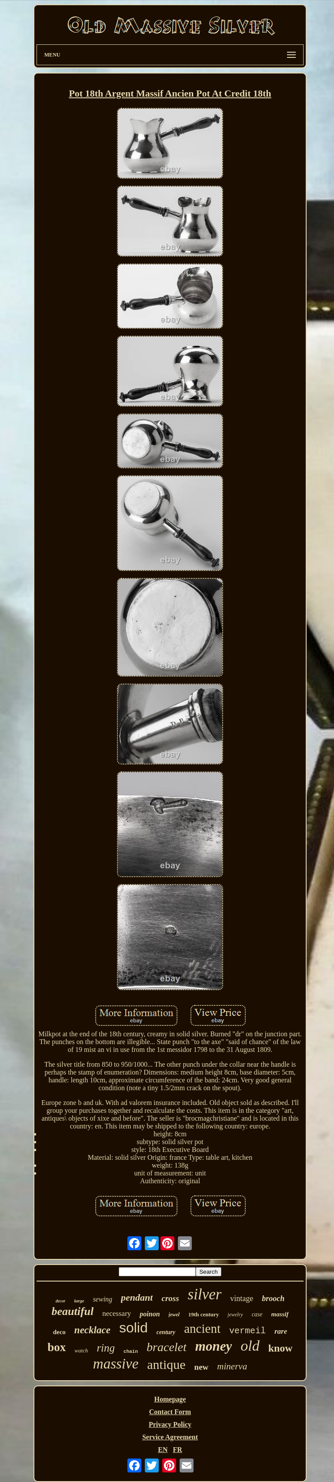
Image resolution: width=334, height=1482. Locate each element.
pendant (137, 1297)
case (257, 1314)
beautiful (72, 1311)
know (280, 1348)
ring (106, 1348)
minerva (232, 1366)
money (213, 1346)
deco (59, 1331)
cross (170, 1298)
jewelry (235, 1315)
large (79, 1300)
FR (177, 1449)
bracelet (167, 1347)
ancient (202, 1328)
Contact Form (170, 1411)
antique (166, 1364)
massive (115, 1364)
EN (162, 1449)
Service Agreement (170, 1437)
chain (131, 1351)
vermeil (247, 1331)
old (249, 1346)
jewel (174, 1315)
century (166, 1332)
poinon (150, 1314)
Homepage (170, 1399)
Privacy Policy (170, 1424)
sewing (102, 1299)
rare (280, 1331)
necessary (116, 1313)
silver (205, 1294)
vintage (241, 1298)
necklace (92, 1330)
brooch (273, 1298)
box (56, 1347)
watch (81, 1350)
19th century (203, 1314)
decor (61, 1300)
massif (280, 1314)
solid (133, 1327)
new (201, 1367)
